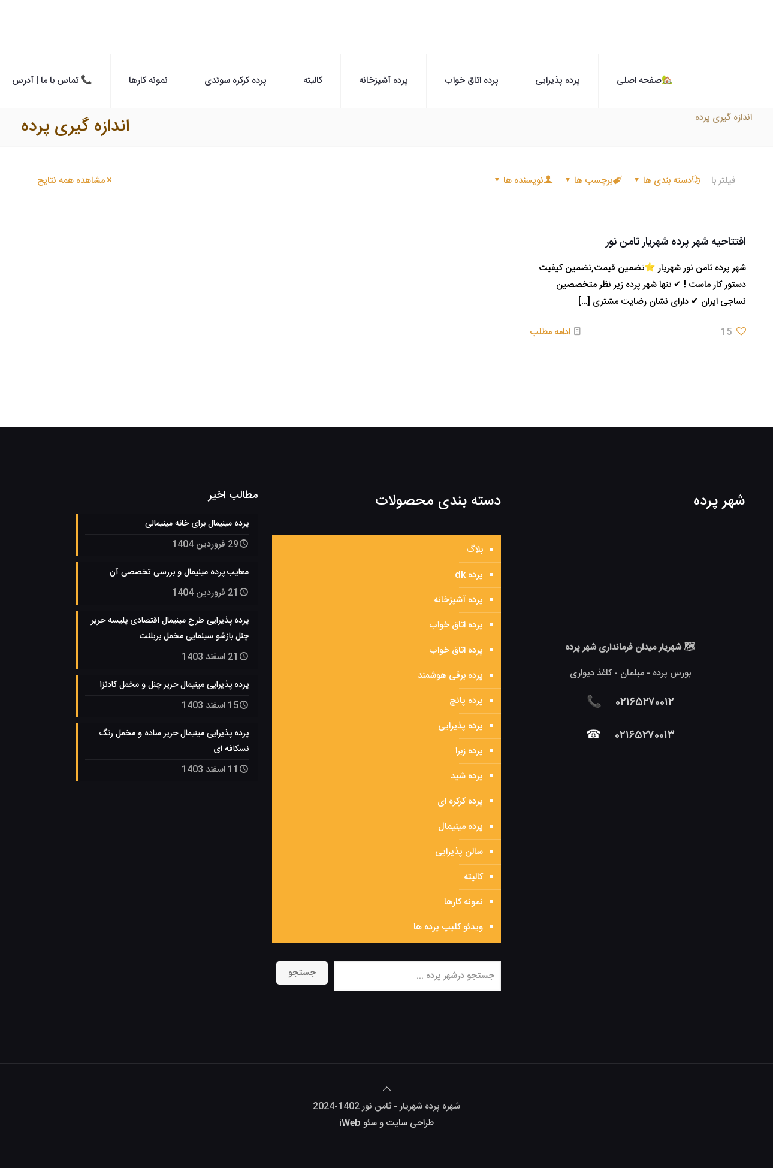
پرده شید (467, 776)
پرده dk (469, 575)
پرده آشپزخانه (458, 600)
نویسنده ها (522, 180)
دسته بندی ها (666, 180)
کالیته (473, 877)
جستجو (302, 972)
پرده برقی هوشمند (450, 675)
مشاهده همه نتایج (75, 180)
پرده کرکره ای (460, 801)
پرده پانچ (466, 700)
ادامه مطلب (550, 332)
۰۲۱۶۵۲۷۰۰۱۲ (645, 703)
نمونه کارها (463, 902)
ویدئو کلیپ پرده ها (448, 927)
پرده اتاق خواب (456, 625)
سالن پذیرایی (459, 851)
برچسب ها (592, 180)
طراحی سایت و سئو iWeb (386, 1123)
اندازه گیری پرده (723, 117)
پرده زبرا (469, 751)
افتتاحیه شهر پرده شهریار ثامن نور (676, 242)
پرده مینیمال (460, 826)
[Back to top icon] (386, 1089)
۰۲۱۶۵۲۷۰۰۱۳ (645, 736)
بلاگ (474, 549)
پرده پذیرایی (460, 726)
